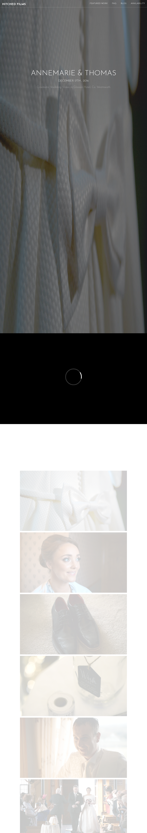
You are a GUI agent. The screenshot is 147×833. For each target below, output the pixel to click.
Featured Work (99, 3)
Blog (123, 3)
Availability (138, 3)
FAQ (114, 3)
